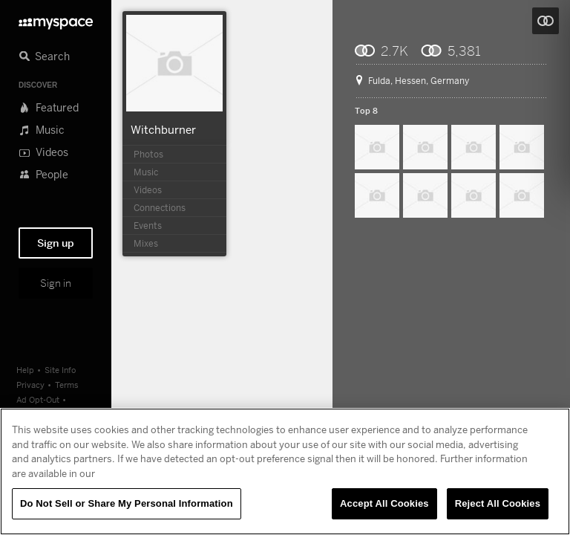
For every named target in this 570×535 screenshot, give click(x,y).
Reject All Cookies (497, 503)
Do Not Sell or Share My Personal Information (126, 503)
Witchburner (163, 129)
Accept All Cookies (384, 503)
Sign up (55, 243)
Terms (67, 384)
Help (25, 369)
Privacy (30, 384)
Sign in (55, 283)
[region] (285, 471)
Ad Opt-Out (37, 399)
